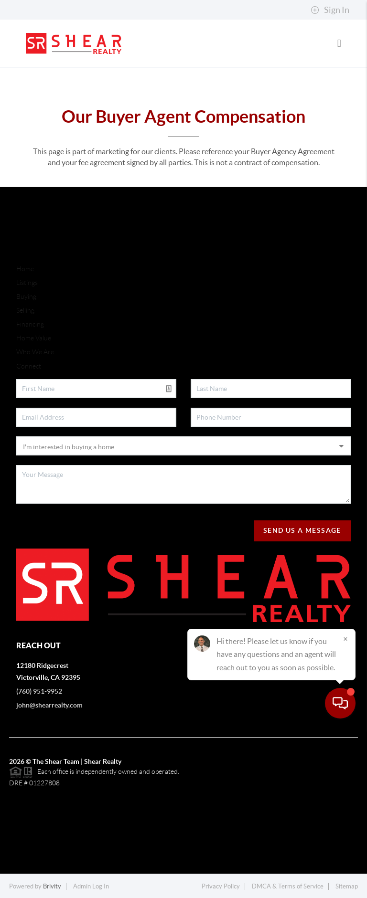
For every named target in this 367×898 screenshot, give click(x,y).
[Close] (345, 806)
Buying (26, 296)
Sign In (330, 10)
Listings (27, 282)
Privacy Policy (221, 886)
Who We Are (35, 352)
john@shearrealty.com (49, 705)
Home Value (33, 338)
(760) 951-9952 (39, 691)
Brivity (52, 886)
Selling (25, 310)
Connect (28, 366)
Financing (30, 324)
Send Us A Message (302, 530)
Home (25, 269)
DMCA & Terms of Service (288, 886)
